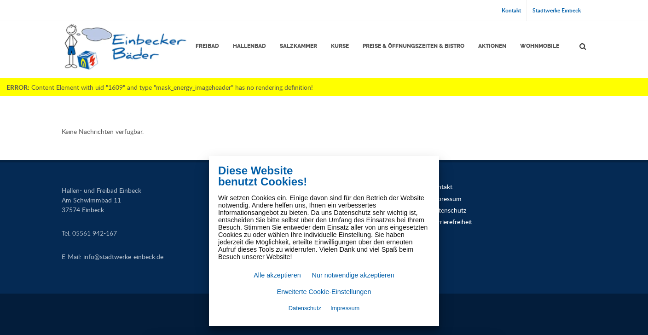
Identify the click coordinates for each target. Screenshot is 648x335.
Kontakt (511, 10)
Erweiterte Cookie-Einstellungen (324, 291)
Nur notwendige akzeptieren (353, 275)
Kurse (340, 46)
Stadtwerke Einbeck (556, 10)
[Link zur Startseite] (125, 46)
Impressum (446, 198)
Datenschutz (448, 210)
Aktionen (492, 46)
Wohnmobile (539, 46)
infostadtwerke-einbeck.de (123, 256)
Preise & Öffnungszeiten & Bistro (413, 46)
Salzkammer (298, 46)
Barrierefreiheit (451, 221)
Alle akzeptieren (277, 275)
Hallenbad (249, 46)
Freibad (207, 46)
